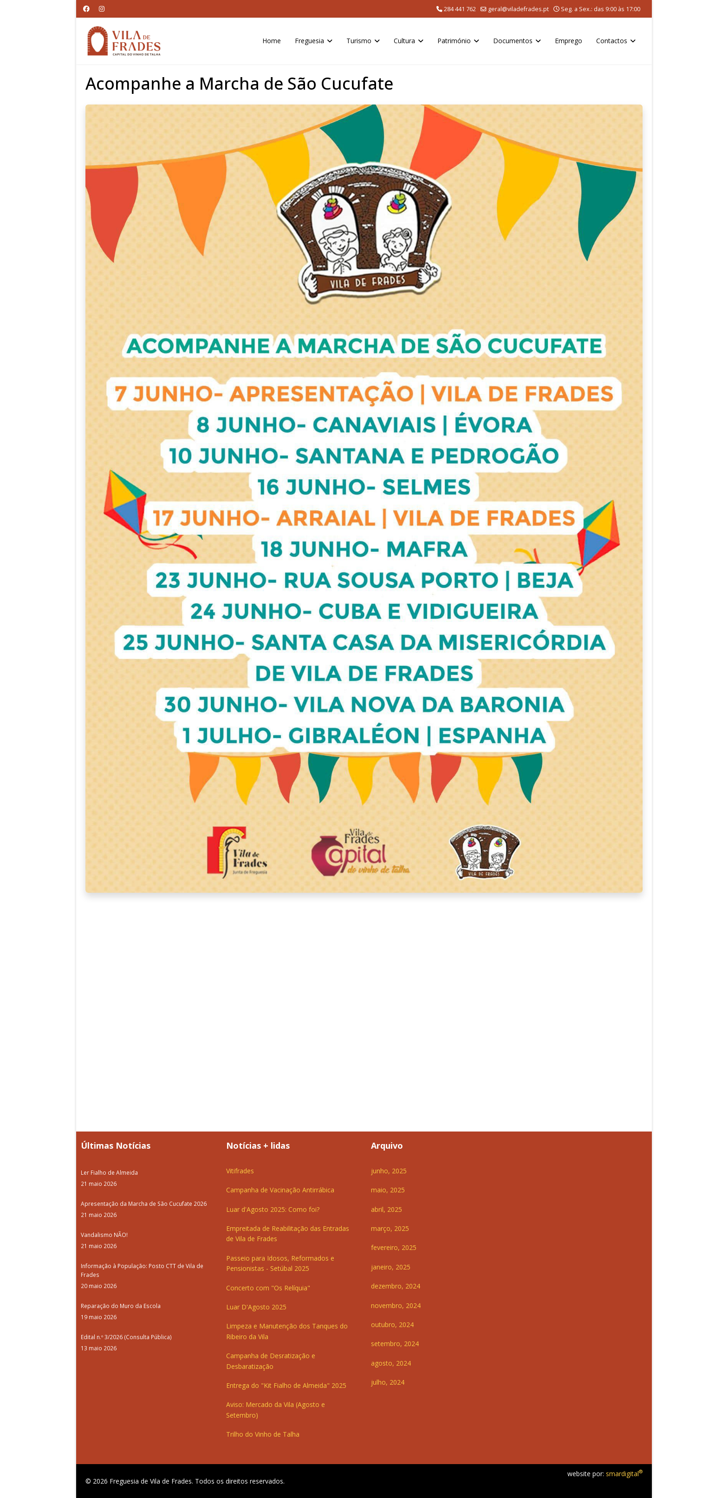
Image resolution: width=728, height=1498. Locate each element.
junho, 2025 (389, 1170)
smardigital (624, 1473)
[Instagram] (101, 8)
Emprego (568, 40)
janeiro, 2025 (390, 1267)
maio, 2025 (388, 1189)
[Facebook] (86, 8)
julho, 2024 (387, 1382)
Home (271, 40)
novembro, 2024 (396, 1305)
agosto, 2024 (391, 1363)
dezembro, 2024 (395, 1286)
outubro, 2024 (392, 1324)
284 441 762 (460, 9)
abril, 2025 (386, 1209)
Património (454, 40)
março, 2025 (390, 1228)
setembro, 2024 (395, 1343)
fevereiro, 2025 (393, 1247)
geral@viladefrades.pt (518, 9)
